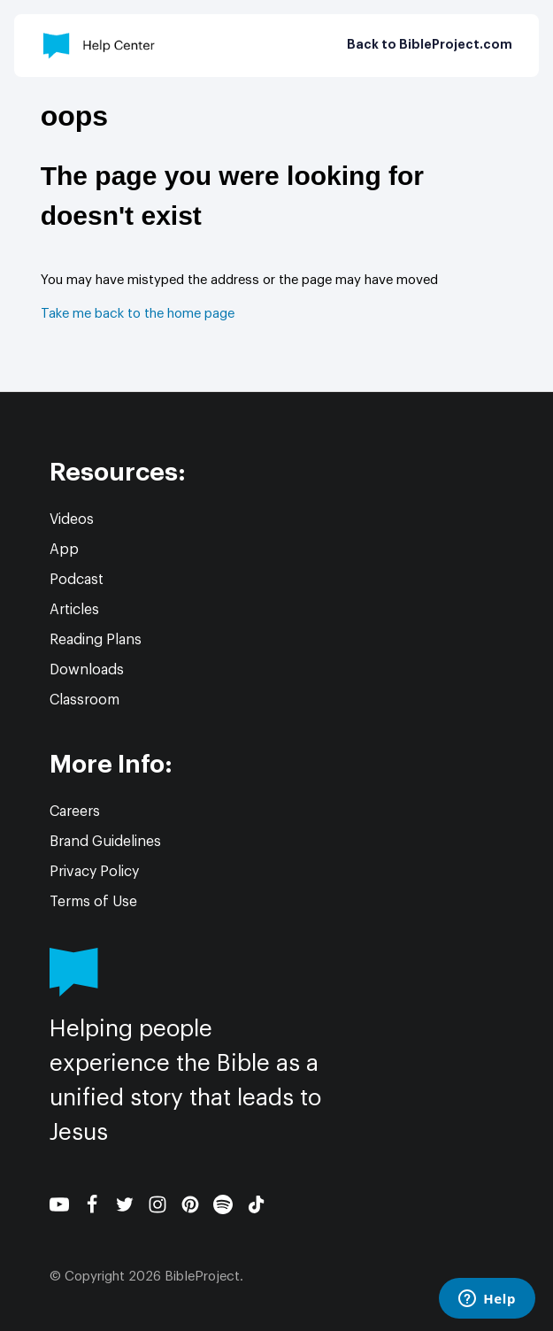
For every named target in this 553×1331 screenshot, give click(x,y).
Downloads (87, 670)
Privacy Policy (94, 872)
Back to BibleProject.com (429, 45)
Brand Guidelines (105, 842)
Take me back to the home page (137, 313)
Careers (75, 811)
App (64, 549)
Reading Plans (96, 640)
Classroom (84, 700)
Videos (72, 519)
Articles (74, 610)
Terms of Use (93, 902)
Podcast (77, 580)
